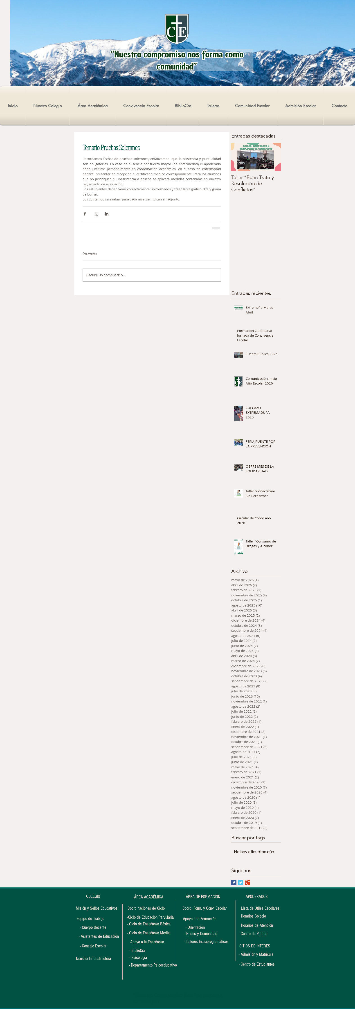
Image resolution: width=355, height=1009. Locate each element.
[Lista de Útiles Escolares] (260, 908)
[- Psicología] (143, 957)
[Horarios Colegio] (256, 916)
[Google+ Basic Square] (247, 882)
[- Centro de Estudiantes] (257, 964)
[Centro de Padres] (254, 933)
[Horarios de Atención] (257, 925)
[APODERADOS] (257, 896)
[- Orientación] (199, 927)
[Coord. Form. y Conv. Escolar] (204, 908)
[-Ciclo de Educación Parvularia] (150, 917)
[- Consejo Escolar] (93, 946)
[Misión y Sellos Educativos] (97, 908)
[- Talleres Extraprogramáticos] (206, 942)
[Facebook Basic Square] (233, 882)
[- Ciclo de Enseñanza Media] (148, 933)
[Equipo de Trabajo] (90, 919)
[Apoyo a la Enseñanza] (147, 942)
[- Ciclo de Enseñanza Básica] (149, 924)
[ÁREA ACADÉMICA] (148, 897)
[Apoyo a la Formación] (199, 919)
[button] (255, 946)
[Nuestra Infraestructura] (93, 958)
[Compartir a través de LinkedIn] (107, 214)
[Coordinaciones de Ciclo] (146, 908)
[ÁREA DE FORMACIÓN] (203, 897)
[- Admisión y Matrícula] (256, 954)
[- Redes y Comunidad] (200, 934)
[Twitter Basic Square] (240, 882)
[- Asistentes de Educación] (98, 936)
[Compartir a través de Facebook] (85, 214)
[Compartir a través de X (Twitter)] (96, 214)
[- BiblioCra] (143, 950)
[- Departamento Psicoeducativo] (153, 965)
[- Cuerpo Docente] (93, 927)
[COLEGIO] (93, 896)
